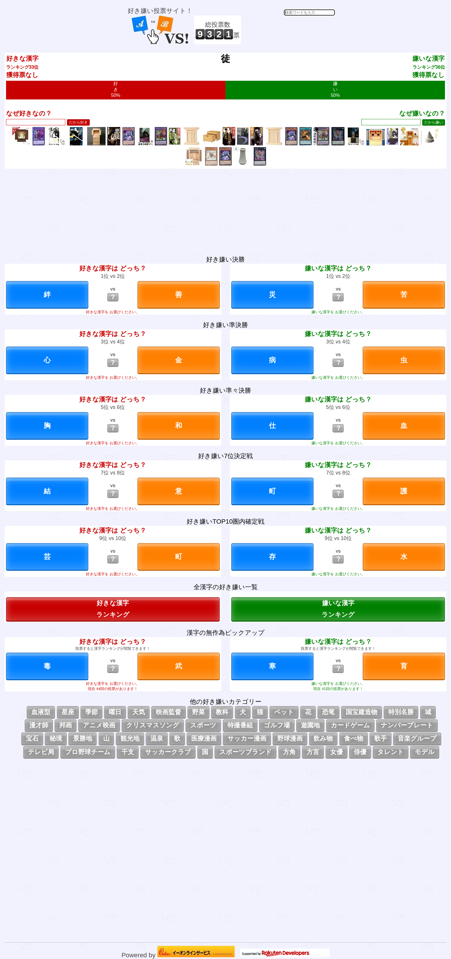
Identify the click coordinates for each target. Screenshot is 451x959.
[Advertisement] (289, 30)
